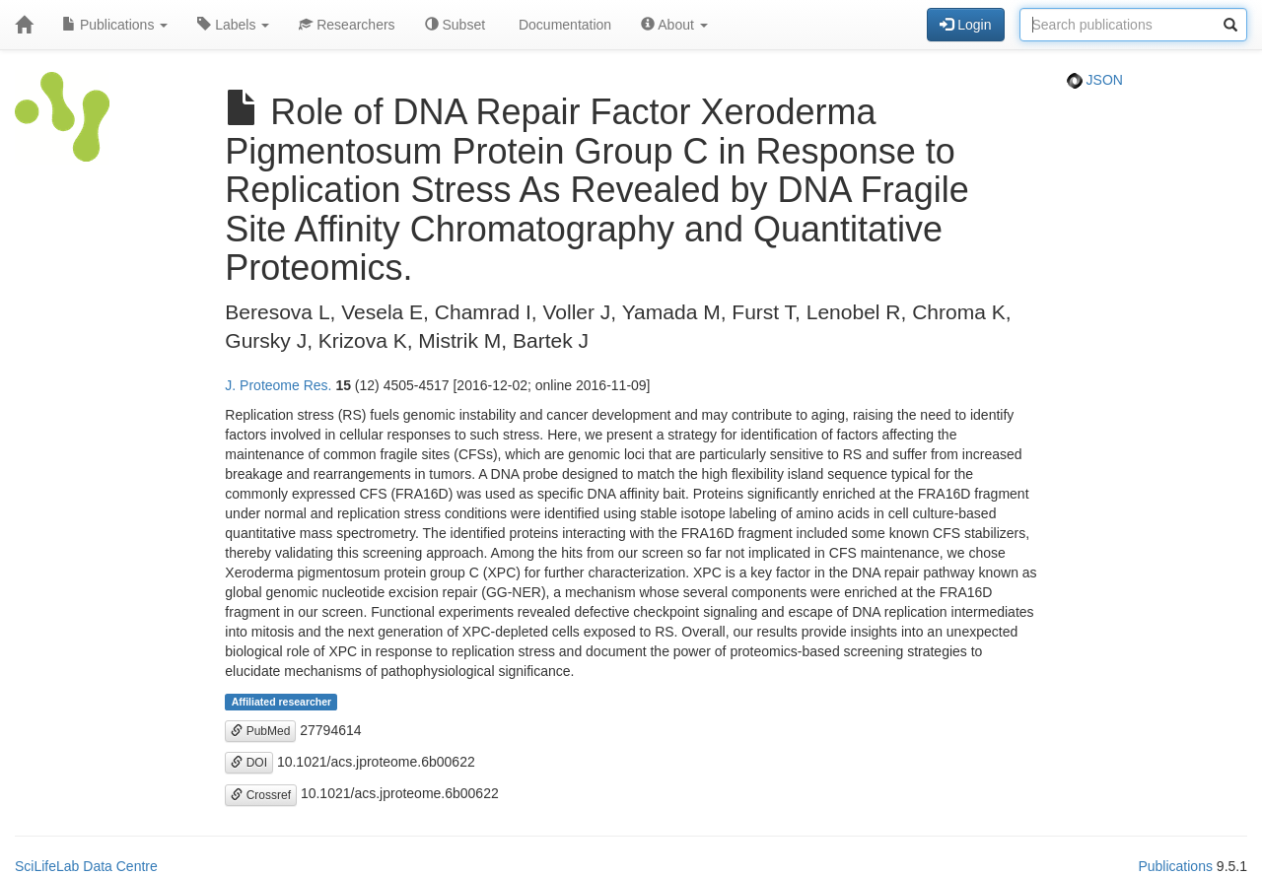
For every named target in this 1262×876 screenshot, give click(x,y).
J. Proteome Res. (278, 385)
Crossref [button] (261, 795)
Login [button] (965, 25)
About (674, 25)
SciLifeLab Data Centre (86, 866)
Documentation (563, 25)
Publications (115, 25)
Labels (233, 25)
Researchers (346, 25)
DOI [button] (249, 763)
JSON (1095, 80)
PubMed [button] (260, 731)
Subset (455, 25)
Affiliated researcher (282, 702)
